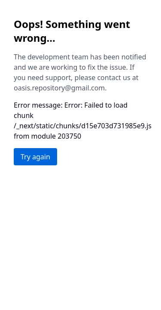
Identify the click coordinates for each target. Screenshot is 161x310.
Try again (35, 156)
